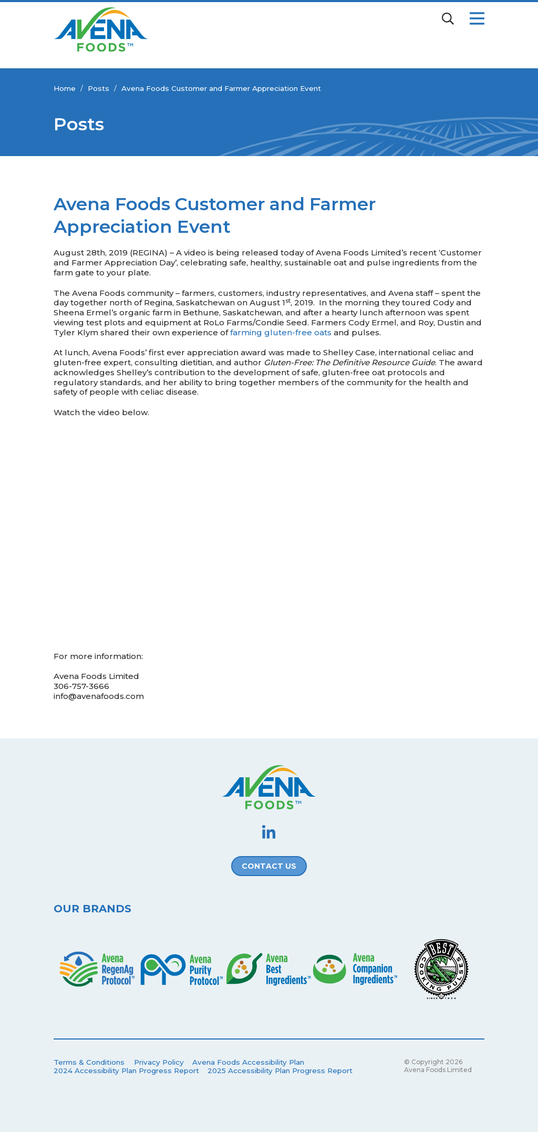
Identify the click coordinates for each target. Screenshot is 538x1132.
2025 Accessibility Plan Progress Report (280, 1070)
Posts (98, 88)
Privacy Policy (159, 1062)
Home (65, 88)
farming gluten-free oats (281, 332)
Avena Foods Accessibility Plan (248, 1062)
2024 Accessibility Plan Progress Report (126, 1070)
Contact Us (269, 866)
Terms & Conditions (89, 1062)
